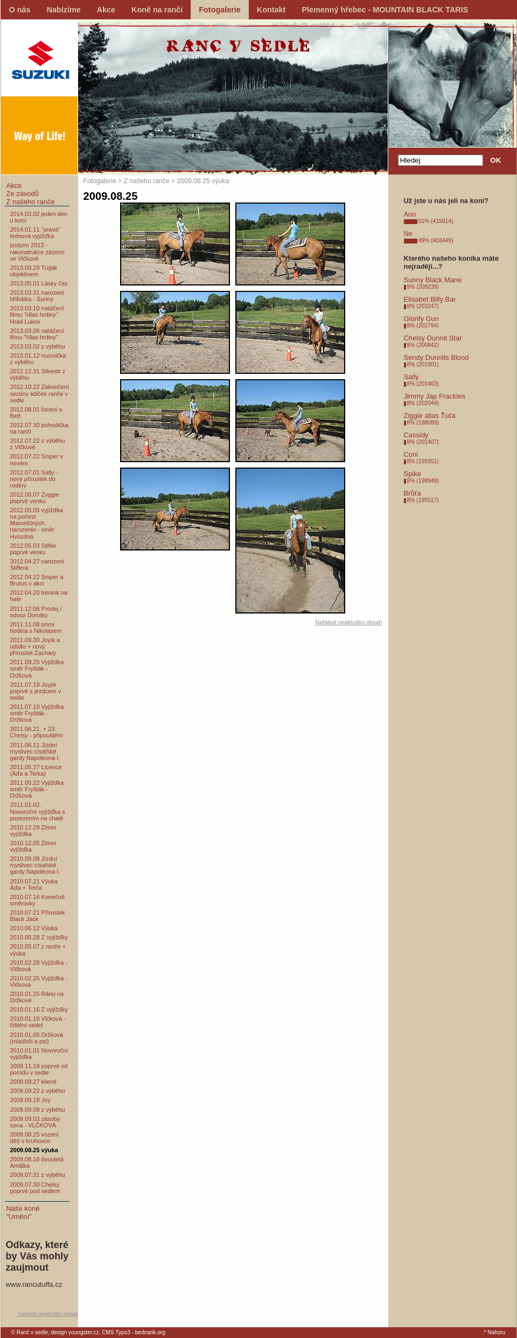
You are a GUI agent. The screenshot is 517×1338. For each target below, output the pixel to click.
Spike (412, 474)
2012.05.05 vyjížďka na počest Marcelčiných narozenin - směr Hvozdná (37, 523)
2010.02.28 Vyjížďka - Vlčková (39, 965)
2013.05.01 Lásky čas (39, 283)
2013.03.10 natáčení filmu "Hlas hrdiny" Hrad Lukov (37, 314)
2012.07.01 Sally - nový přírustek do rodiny (34, 479)
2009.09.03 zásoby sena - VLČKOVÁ (35, 1122)
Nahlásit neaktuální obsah (48, 1313)
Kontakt (271, 9)
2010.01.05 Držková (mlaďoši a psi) (36, 1038)
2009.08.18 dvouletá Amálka (37, 1162)
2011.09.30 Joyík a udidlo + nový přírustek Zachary (35, 646)
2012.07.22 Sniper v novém (36, 459)
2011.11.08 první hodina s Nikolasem (36, 627)
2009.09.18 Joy (30, 1100)
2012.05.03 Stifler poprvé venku (33, 548)
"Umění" (19, 1216)
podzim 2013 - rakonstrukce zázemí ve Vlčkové (37, 251)
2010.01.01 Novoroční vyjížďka (39, 1053)
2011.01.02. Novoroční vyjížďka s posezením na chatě (37, 811)
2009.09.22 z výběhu (37, 1091)
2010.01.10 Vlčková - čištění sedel (38, 1021)
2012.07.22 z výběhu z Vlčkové (37, 443)
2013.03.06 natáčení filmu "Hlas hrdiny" (37, 333)
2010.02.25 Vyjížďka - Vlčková (39, 981)
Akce (106, 9)
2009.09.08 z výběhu (37, 1109)
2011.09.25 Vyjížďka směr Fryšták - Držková (37, 668)
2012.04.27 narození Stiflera (37, 564)
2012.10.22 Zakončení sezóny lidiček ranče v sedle (39, 393)
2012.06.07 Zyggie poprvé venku (34, 497)
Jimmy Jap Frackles (434, 396)
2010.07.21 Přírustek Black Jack (37, 915)
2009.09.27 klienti (33, 1081)
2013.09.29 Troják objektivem (34, 270)
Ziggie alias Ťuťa (430, 416)
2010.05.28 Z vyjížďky (39, 937)
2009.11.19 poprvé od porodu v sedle (39, 1069)
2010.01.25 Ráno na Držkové (37, 997)
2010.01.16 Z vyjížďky (39, 1009)
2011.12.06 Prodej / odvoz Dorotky (36, 611)
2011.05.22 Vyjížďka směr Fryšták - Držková (37, 789)
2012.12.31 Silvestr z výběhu (38, 374)
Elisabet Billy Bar (430, 299)
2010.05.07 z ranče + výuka (38, 949)
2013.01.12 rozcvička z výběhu (38, 358)
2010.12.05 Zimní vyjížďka (33, 846)
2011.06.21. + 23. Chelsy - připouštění (36, 732)
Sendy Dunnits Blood (436, 357)
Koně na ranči (157, 9)
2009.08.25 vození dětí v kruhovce (34, 1137)
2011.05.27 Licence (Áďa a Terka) (36, 770)
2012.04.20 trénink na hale (38, 595)
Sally (411, 377)
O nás (20, 9)
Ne (408, 233)
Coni (411, 454)
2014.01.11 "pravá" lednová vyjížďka (35, 232)
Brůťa (412, 493)
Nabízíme (64, 9)
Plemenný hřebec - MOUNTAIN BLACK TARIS (385, 9)
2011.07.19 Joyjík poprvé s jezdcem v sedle (35, 691)
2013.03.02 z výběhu (37, 346)
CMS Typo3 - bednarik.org (133, 1332)
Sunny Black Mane (433, 280)
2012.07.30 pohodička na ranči (39, 428)
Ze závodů (22, 194)
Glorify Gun (421, 319)
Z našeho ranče (30, 202)
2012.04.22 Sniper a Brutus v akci (37, 580)
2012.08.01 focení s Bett (36, 412)
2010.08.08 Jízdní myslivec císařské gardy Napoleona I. (35, 865)
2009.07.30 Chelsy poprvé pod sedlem (35, 1187)
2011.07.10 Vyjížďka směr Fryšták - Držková (37, 713)
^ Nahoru (495, 1332)
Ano (410, 214)
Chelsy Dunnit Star (433, 338)
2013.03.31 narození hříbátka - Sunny (37, 295)
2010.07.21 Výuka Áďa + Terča (34, 884)
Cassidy (416, 435)
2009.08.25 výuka (34, 1150)
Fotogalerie (220, 9)
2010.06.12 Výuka (34, 928)
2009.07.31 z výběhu (37, 1175)
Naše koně (23, 1208)
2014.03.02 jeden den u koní (38, 217)
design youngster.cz (75, 1332)
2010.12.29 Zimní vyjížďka (33, 830)
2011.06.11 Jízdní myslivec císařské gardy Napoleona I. (35, 751)
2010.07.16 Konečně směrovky (37, 900)
